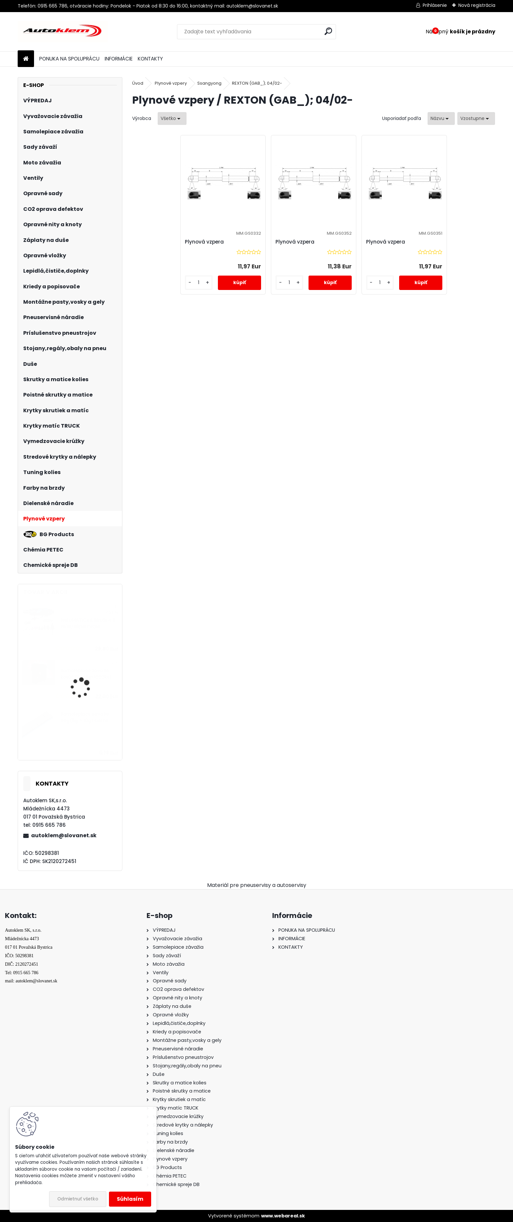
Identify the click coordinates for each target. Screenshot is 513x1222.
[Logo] (63, 31)
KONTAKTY (150, 58)
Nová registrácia (476, 5)
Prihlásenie (435, 5)
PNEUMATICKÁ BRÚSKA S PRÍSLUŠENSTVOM (88, 623)
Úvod (137, 83)
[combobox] (441, 118)
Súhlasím (130, 1199)
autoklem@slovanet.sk (64, 835)
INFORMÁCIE (119, 58)
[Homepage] (26, 59)
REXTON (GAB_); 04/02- (257, 83)
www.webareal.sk (283, 1216)
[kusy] (199, 282)
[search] (328, 31)
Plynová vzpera (204, 241)
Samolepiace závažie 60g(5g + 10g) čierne (85, 717)
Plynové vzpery (171, 83)
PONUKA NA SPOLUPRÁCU (69, 58)
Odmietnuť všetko (77, 1199)
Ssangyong (209, 83)
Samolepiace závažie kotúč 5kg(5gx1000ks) (86, 674)
